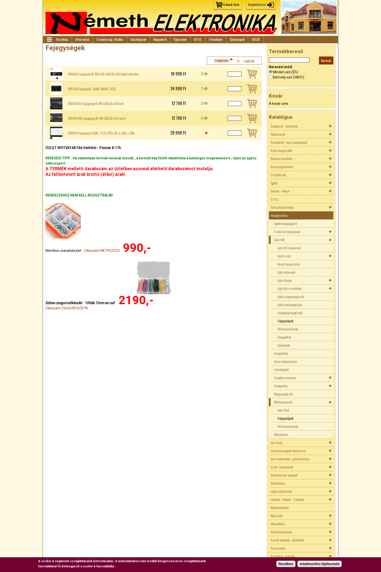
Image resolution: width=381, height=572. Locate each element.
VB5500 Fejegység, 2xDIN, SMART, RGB (91, 88)
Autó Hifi (279, 239)
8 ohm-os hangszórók (287, 231)
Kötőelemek (278, 483)
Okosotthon (278, 523)
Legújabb (249, 60)
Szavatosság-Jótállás (109, 39)
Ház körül (276, 442)
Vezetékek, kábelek (283, 556)
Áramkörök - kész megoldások (289, 142)
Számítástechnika (281, 531)
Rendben (285, 564)
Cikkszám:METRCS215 (102, 251)
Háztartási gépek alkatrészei (288, 450)
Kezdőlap (62, 39)
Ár (238, 60)
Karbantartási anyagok (284, 475)
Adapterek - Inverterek (284, 126)
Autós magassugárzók (291, 296)
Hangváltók (284, 337)
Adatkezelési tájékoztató (319, 564)
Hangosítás (281, 385)
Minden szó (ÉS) (285, 72)
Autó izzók (284, 255)
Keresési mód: (281, 67)
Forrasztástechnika (282, 207)
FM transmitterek (288, 328)
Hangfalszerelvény (285, 377)
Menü (49, 39)
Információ (82, 39)
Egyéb (274, 182)
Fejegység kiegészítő (290, 312)
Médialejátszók (283, 402)
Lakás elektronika (281, 491)
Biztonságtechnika (282, 166)
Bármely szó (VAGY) (288, 77)
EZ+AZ (274, 199)
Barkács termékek (282, 158)
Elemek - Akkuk (280, 191)
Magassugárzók (283, 393)
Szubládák (284, 345)
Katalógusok (138, 39)
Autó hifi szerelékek (290, 288)
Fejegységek (285, 320)
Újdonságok (237, 39)
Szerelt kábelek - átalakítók (287, 539)
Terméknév (221, 60)
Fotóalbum (215, 39)
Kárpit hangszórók (288, 264)
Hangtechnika (279, 215)
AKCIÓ (256, 39)
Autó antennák (286, 272)
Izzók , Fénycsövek (282, 466)
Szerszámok (278, 548)
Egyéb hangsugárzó (285, 223)
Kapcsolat (180, 39)
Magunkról (160, 39)
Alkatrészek (278, 134)
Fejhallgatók (281, 369)
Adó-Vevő (283, 410)
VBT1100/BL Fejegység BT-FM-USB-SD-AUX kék (95, 103)
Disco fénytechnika (285, 361)
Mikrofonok (281, 434)
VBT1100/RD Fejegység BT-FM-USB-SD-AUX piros (97, 118)
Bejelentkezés (257, 4)
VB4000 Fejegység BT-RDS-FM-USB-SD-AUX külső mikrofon (103, 74)
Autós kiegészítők (281, 150)
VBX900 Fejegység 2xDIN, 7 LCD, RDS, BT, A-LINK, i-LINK (101, 133)
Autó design (285, 280)
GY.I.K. (198, 39)
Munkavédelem (280, 507)
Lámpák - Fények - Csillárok (287, 499)
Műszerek (276, 515)
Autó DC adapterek (289, 247)
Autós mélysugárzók (290, 304)
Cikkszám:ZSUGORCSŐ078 (66, 308)
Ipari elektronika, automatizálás (290, 458)
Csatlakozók (278, 174)
